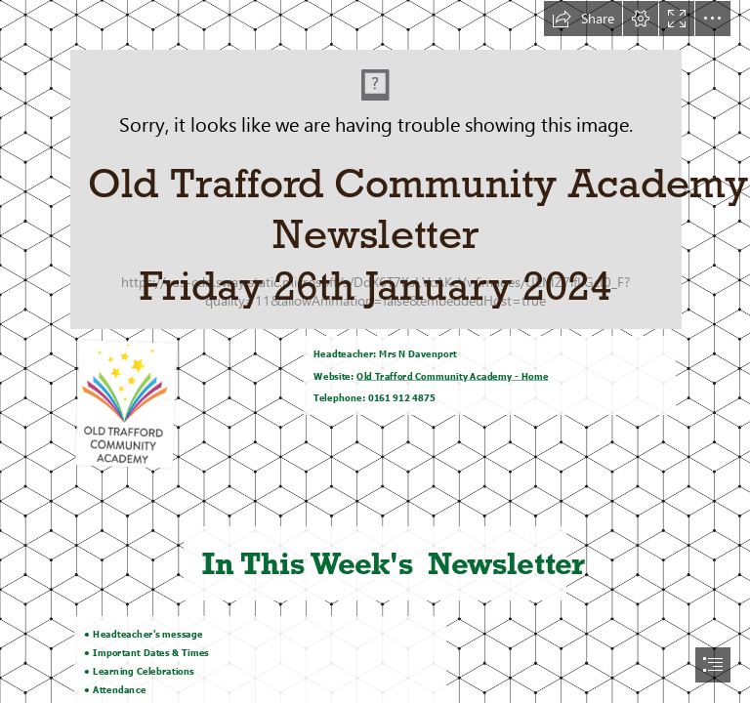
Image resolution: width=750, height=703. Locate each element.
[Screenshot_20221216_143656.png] (375, 164)
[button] (583, 18)
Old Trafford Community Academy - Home (453, 376)
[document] (375, 351)
